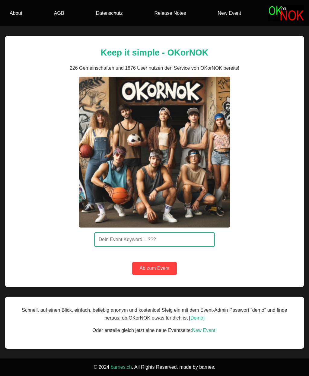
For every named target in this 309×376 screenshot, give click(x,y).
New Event (229, 13)
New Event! (204, 330)
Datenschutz (109, 13)
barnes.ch (121, 367)
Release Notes (170, 13)
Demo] (197, 317)
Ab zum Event (154, 268)
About (16, 13)
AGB (59, 13)
